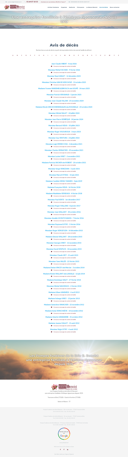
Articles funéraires (40, 8)
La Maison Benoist (86, 8)
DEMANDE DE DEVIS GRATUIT (80, 2)
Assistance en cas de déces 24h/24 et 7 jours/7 (53, 2)
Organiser (52, 8)
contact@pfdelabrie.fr (15, 2)
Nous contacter (113, 8)
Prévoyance (72, 8)
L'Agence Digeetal (69, 454)
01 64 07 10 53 (32, 2)
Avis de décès (100, 8)
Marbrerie (62, 8)
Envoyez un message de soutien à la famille (63, 66)
